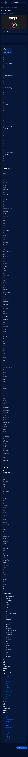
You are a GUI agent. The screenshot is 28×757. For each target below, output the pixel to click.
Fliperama (8, 7)
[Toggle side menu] (2, 2)
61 (4, 31)
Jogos (2, 7)
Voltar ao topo (22, 747)
